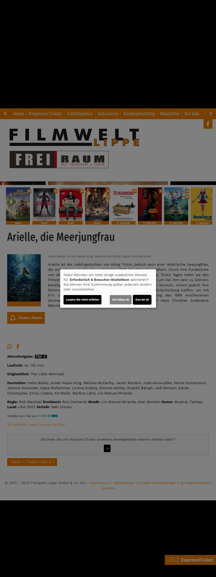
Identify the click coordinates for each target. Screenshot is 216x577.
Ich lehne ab (120, 299)
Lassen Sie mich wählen (82, 299)
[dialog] (108, 288)
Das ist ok (142, 299)
